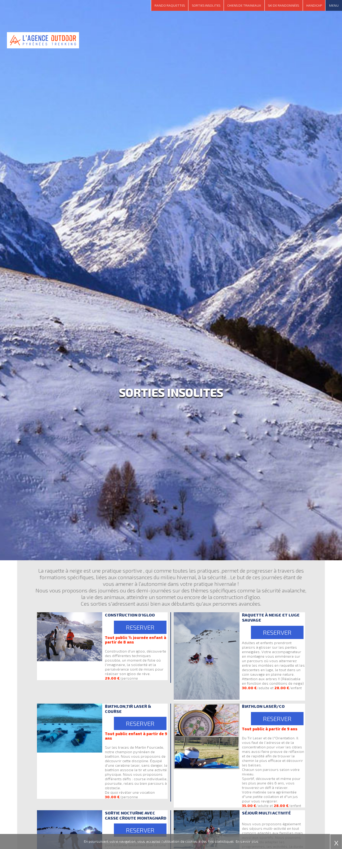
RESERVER (140, 627)
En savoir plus (247, 841)
